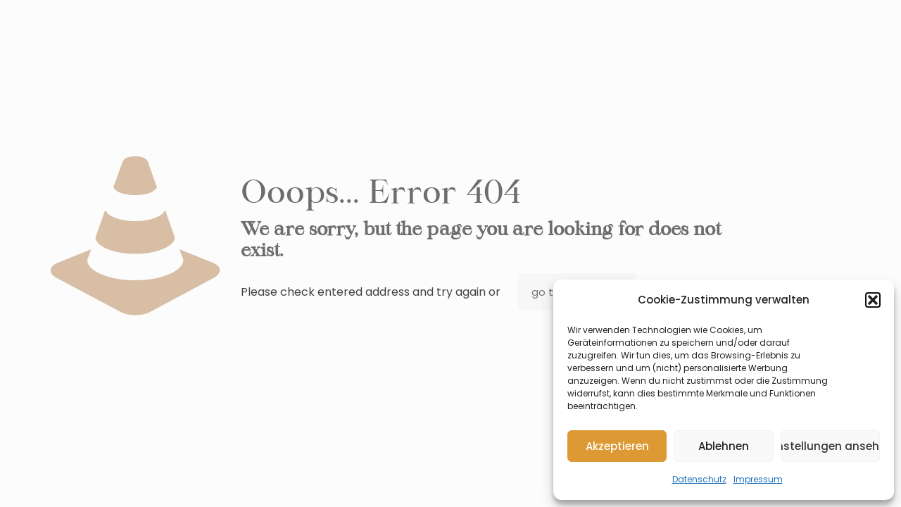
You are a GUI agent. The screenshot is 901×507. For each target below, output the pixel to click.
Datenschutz (699, 479)
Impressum (758, 479)
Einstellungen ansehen (830, 446)
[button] (873, 300)
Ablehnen (723, 446)
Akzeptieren (617, 446)
